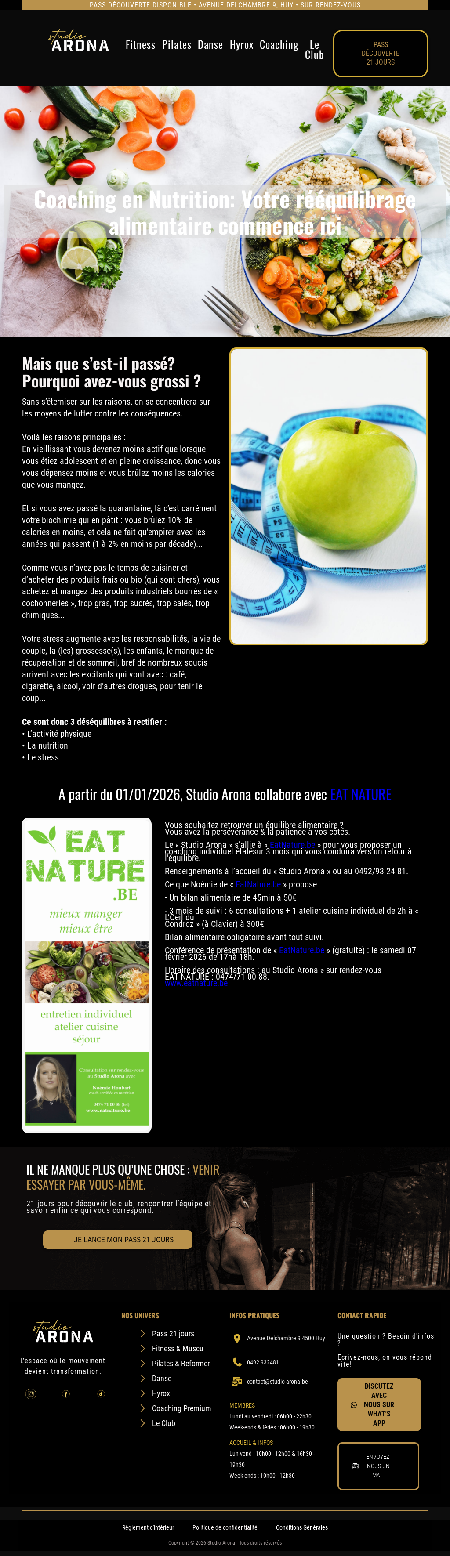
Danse (210, 45)
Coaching (279, 45)
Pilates (177, 45)
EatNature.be (292, 845)
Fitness (141, 45)
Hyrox (242, 45)
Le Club (314, 49)
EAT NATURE (361, 793)
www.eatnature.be (196, 983)
